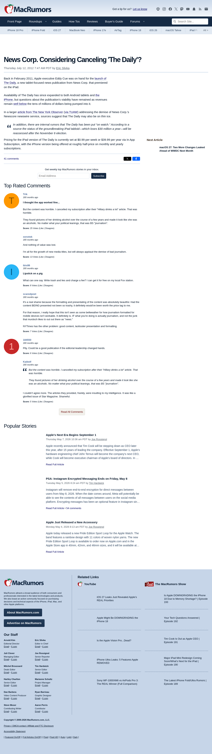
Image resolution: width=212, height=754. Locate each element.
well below (20, 103)
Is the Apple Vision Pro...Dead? (114, 638)
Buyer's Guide (114, 21)
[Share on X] (127, 159)
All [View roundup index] (205, 30)
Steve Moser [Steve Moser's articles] (10, 703)
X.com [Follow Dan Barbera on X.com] (14, 697)
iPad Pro (194, 30)
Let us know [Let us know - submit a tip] (140, 9)
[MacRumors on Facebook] (170, 9)
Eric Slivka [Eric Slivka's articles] (40, 639)
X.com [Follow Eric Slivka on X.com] (45, 645)
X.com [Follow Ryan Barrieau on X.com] (45, 697)
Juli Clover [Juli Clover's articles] (9, 652)
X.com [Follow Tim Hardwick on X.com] (45, 671)
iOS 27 (57, 30)
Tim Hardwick (96, 483)
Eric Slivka (62, 68)
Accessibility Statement (14, 731)
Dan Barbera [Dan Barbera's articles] (10, 691)
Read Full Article (55, 464)
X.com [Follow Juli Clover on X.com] (14, 658)
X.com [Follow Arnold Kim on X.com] (14, 645)
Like (41, 228)
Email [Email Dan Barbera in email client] (6, 697)
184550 (27, 339)
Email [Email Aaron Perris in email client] (37, 710)
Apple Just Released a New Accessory (75, 522)
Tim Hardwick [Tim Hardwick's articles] (42, 665)
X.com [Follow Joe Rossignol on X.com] (45, 658)
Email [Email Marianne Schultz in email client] (37, 684)
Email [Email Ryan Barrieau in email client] (37, 697)
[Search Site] (190, 21)
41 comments (11, 158)
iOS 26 (153, 30)
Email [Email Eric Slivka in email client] (37, 645)
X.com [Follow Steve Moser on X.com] (14, 710)
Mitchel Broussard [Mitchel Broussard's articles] (13, 665)
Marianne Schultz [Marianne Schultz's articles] (43, 677)
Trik (25, 194)
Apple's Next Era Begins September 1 (75, 435)
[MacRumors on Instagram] (164, 9)
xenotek (27, 236)
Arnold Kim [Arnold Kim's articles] (9, 639)
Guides (57, 21)
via (71, 112)
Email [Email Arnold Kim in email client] (6, 645)
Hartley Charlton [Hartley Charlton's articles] (12, 677)
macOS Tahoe (173, 30)
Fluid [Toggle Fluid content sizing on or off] (45, 737)
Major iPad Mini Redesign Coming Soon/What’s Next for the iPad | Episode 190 (183, 660)
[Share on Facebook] (136, 159)
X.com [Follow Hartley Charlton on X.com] (14, 684)
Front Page (14, 21)
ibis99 (26, 265)
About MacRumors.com (23, 611)
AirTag (117, 30)
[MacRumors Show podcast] (158, 9)
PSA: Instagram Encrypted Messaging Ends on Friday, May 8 (93, 478)
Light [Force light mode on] (69, 737)
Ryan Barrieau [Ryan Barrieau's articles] (42, 691)
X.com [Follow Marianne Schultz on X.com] (45, 684)
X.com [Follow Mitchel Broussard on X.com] (14, 671)
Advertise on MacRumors (24, 621)
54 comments (73, 508)
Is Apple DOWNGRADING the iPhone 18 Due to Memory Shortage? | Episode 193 (186, 597)
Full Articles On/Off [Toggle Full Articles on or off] (32, 737)
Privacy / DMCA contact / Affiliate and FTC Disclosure (29, 726)
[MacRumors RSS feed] (200, 9)
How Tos (74, 21)
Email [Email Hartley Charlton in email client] (6, 684)
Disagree (49, 228)
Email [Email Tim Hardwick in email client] (37, 671)
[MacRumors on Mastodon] (182, 9)
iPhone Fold (38, 30)
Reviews (92, 21)
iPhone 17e (99, 30)
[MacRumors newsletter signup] (206, 9)
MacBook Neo (77, 30)
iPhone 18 (135, 30)
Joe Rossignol (99, 439)
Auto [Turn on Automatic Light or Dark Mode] (63, 737)
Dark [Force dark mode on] (75, 737)
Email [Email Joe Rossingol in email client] (37, 658)
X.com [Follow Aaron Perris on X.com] (45, 710)
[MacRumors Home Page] (28, 9)
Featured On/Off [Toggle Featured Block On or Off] (12, 737)
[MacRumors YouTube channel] (188, 9)
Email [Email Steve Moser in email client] (6, 710)
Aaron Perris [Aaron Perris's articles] (41, 703)
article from (40, 112)
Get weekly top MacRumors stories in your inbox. (72, 169)
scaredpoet (29, 294)
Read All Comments (72, 411)
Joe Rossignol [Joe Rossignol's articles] (42, 652)
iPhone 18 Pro (15, 30)
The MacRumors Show (170, 582)
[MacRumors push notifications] (194, 9)
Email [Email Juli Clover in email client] (6, 658)
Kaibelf (27, 361)
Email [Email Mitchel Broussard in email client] (6, 671)
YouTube (90, 582)
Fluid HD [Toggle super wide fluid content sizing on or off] (54, 737)
